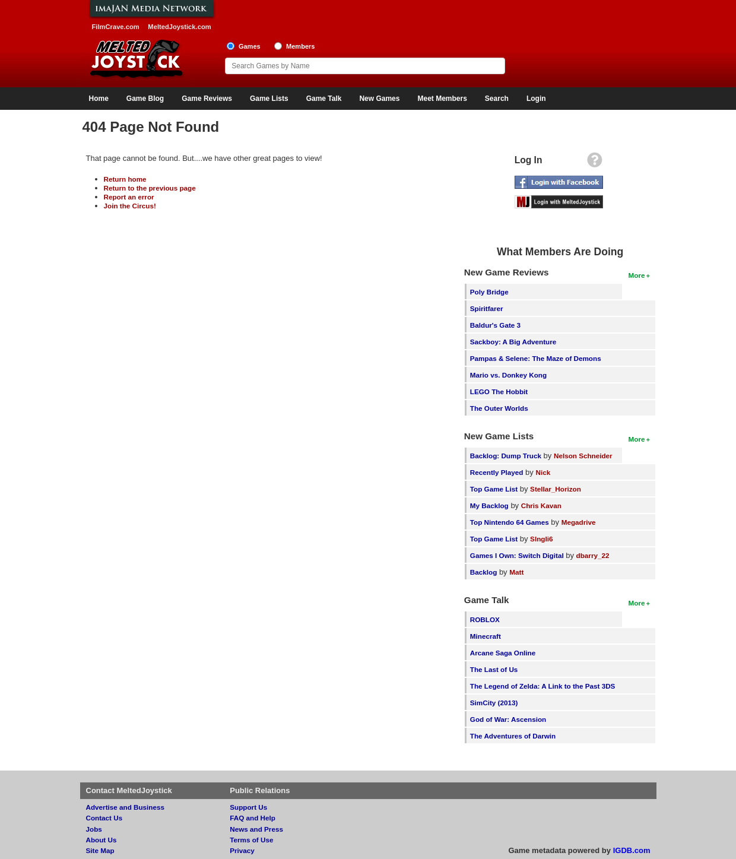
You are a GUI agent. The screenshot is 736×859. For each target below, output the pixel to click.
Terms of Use (251, 840)
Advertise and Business (125, 807)
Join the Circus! (130, 206)
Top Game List (494, 489)
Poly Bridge (489, 292)
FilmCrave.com (115, 26)
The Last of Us (494, 669)
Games (250, 46)
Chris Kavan (541, 505)
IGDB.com (632, 850)
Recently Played (497, 472)
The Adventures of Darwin (513, 736)
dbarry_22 (593, 555)
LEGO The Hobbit (499, 391)
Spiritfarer (486, 308)
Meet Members (442, 98)
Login (536, 98)
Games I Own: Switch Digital (517, 555)
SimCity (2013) (494, 702)
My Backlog (489, 505)
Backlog (483, 572)
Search (497, 98)
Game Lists (269, 98)
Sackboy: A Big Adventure (513, 341)
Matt (516, 572)
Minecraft (485, 636)
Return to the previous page (150, 188)
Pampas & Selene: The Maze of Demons (535, 358)
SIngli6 (541, 539)
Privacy (242, 850)
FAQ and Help (252, 818)
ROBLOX (485, 619)
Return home (125, 179)
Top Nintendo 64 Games (509, 522)
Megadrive (578, 522)
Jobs (94, 829)
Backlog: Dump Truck (505, 455)
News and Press (256, 829)
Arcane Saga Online (502, 653)
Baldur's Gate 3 (495, 325)
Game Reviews (207, 98)
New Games (379, 98)
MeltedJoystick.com (179, 26)
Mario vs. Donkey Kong (508, 375)
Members (300, 46)
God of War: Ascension (508, 719)
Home (99, 98)
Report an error (129, 197)
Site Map (100, 850)
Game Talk (324, 98)
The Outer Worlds (499, 408)
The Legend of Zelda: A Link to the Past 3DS (543, 686)
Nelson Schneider (583, 455)
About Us (101, 840)
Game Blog (145, 98)
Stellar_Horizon (555, 489)
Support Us (248, 807)
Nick (542, 472)
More (637, 275)
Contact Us (104, 818)
